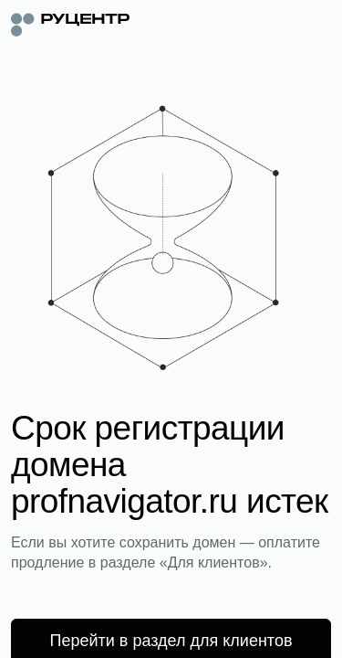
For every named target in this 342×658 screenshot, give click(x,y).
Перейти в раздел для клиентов (171, 640)
